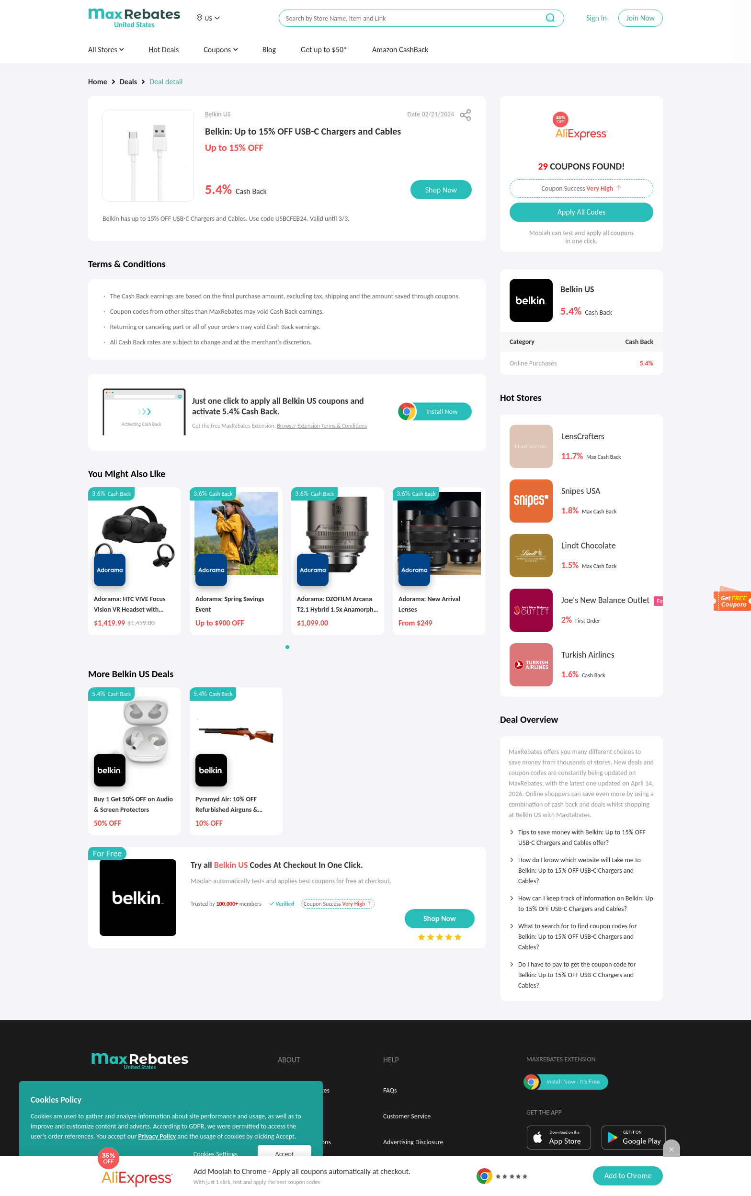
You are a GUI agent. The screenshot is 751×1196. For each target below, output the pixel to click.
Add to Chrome (627, 1175)
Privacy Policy (157, 1136)
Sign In (596, 18)
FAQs (390, 1090)
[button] (207, 18)
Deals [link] (128, 81)
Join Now (640, 18)
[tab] (581, 834)
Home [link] (97, 81)
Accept (284, 1154)
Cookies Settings (215, 1154)
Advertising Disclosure (413, 1142)
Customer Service (407, 1116)
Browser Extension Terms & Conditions (322, 425)
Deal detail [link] (165, 81)
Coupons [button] (221, 49)
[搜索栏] (402, 18)
